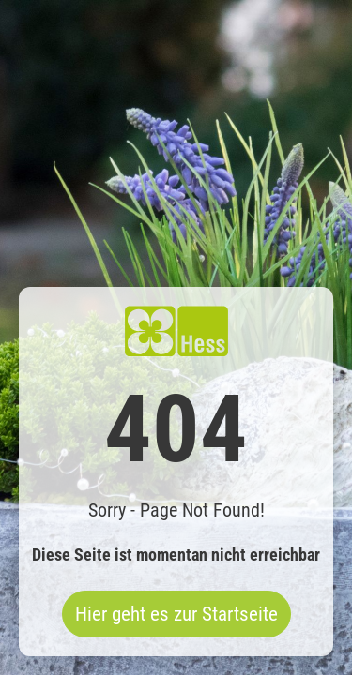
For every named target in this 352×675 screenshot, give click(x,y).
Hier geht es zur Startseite (176, 614)
